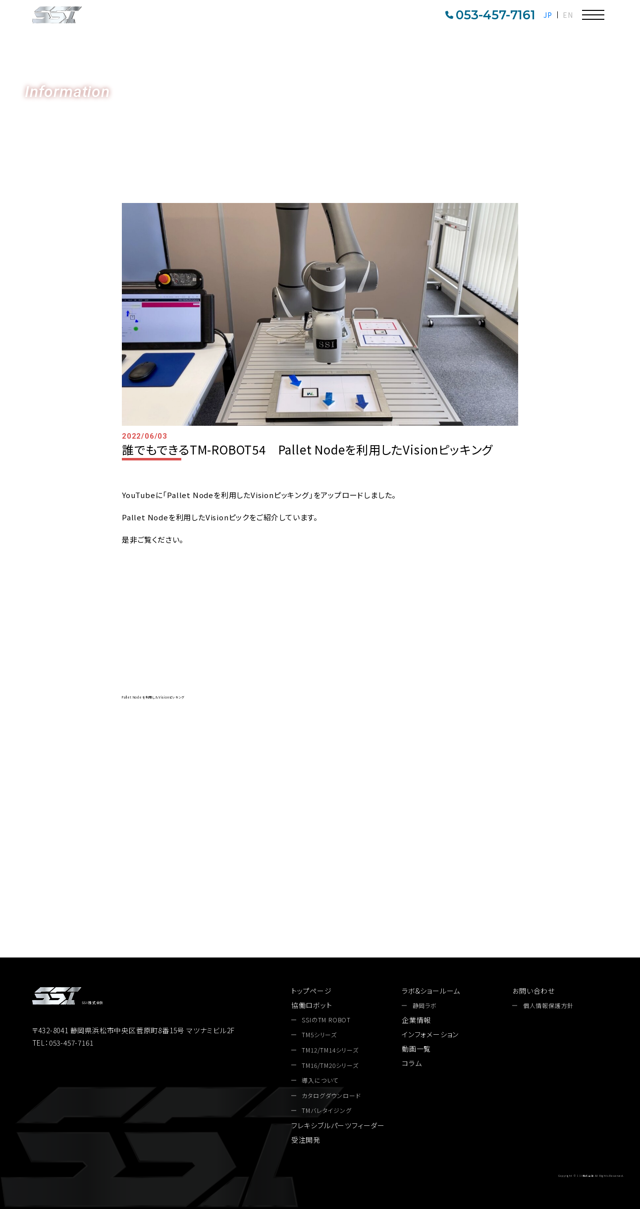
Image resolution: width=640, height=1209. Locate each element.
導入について (320, 1080)
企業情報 (416, 1019)
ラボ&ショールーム (431, 990)
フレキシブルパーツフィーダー (338, 1125)
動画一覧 (416, 1048)
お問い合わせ (629, 206)
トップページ (311, 990)
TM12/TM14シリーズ (330, 1050)
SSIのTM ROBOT (326, 1020)
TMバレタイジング (326, 1110)
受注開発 (305, 1139)
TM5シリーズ (319, 1035)
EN (568, 14)
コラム (412, 1062)
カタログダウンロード (430, 872)
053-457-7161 (490, 15)
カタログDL (629, 121)
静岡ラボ (425, 1005)
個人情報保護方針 (548, 1005)
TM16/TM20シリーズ (330, 1065)
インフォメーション (430, 1034)
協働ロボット (311, 1005)
